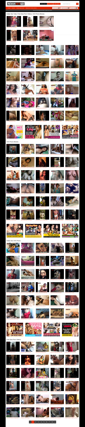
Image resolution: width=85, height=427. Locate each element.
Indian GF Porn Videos (31, 8)
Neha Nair (74, 8)
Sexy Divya (56, 8)
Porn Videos (57, 3)
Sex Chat (50, 3)
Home (9, 8)
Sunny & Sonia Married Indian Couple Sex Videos (42, 10)
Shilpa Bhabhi (65, 8)
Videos (13, 8)
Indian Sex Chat (20, 8)
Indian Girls (43, 3)
